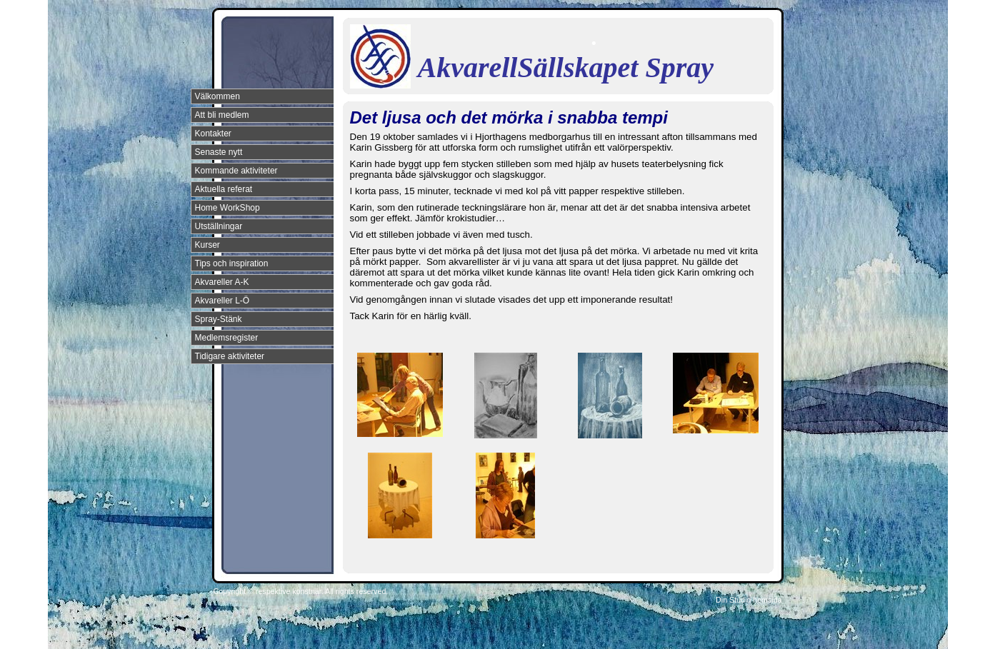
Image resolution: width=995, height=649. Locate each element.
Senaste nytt (219, 152)
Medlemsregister (227, 338)
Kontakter (213, 134)
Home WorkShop (227, 208)
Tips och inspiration (232, 263)
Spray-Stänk (218, 319)
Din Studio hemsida (748, 599)
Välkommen (217, 96)
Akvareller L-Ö (222, 301)
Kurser (207, 245)
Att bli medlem (222, 115)
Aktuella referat (224, 189)
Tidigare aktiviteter (230, 356)
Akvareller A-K (222, 282)
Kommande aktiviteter (236, 171)
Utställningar (219, 226)
